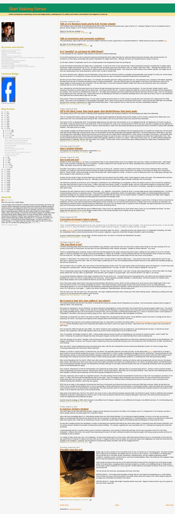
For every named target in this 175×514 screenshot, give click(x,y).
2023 (5, 117)
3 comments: (84, 212)
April (6, 162)
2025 (5, 113)
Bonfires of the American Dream (11, 50)
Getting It (4, 54)
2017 (5, 128)
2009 (5, 182)
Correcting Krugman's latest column (78, 219)
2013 (5, 175)
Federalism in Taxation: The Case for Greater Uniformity (18, 66)
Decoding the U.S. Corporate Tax (11, 56)
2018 (5, 126)
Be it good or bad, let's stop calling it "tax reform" (85, 300)
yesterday (69, 230)
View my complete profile (9, 225)
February (8, 166)
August (7, 137)
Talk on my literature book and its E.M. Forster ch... (18, 138)
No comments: (85, 45)
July (6, 157)
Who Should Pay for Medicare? (11, 62)
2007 (5, 186)
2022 (5, 119)
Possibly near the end (71, 449)
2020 (5, 123)
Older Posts (169, 505)
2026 (5, 112)
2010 (5, 180)
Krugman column (74, 221)
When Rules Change (8, 63)
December (8, 130)
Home (117, 505)
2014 (5, 173)
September (8, 135)
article (150, 351)
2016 (5, 169)
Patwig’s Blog (35, 222)
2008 (5, 184)
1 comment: (84, 237)
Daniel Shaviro (8, 200)
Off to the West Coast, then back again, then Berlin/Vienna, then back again (98, 111)
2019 (5, 124)
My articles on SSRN (8, 68)
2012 (5, 176)
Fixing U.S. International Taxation (11, 53)
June (6, 159)
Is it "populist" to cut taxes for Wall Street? (81, 51)
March (7, 164)
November (8, 132)
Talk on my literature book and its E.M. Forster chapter (88, 23)
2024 (5, 115)
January (7, 167)
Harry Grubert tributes (71, 148)
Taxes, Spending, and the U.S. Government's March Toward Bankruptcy (23, 57)
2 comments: (84, 103)
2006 (5, 187)
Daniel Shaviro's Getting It (9, 76)
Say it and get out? (69, 159)
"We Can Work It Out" (71, 244)
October (7, 133)
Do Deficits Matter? (7, 59)
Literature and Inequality (9, 51)
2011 (5, 178)
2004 (5, 191)
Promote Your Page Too (8, 103)
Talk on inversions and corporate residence (82, 38)
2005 (5, 189)
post (80, 162)
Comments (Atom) (75, 509)
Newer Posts (64, 505)
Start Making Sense (27, 8)
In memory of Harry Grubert (74, 409)
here (82, 31)
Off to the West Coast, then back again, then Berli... (18, 143)
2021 (5, 121)
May (6, 160)
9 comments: (84, 32)
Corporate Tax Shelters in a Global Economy (15, 65)
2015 (5, 171)
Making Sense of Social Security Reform (14, 60)
